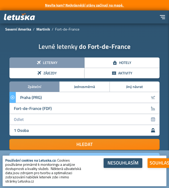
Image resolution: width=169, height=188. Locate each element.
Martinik (43, 29)
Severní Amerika (18, 29)
